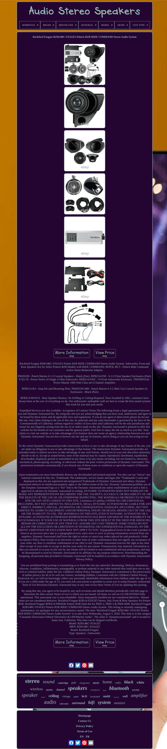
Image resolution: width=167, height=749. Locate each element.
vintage (66, 696)
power (43, 697)
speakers (77, 688)
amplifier (139, 695)
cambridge (63, 683)
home (107, 681)
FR (88, 736)
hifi (91, 702)
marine (49, 690)
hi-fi (84, 696)
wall (125, 696)
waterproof (95, 690)
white (140, 682)
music (96, 682)
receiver (116, 697)
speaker (30, 695)
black (128, 682)
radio (118, 682)
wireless (36, 689)
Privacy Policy (84, 726)
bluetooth (119, 688)
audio (50, 702)
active (76, 697)
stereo (32, 681)
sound (49, 681)
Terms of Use (84, 731)
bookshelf (95, 696)
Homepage (84, 715)
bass (104, 690)
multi (106, 696)
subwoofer (64, 703)
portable (135, 690)
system (104, 702)
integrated (85, 683)
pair (73, 682)
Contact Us (84, 720)
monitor (119, 703)
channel (60, 689)
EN (82, 736)
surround (78, 703)
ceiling (53, 696)
